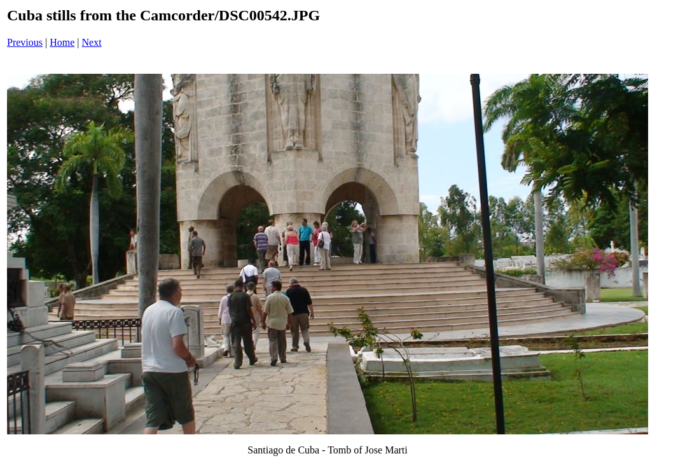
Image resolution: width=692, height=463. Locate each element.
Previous (25, 42)
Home (62, 42)
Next (92, 42)
